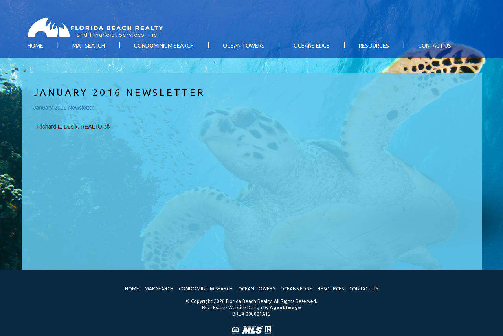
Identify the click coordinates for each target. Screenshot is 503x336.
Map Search (88, 45)
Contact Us (434, 45)
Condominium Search (164, 45)
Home (35, 45)
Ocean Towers (243, 45)
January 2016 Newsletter (63, 108)
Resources (374, 45)
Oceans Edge (312, 45)
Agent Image (285, 307)
